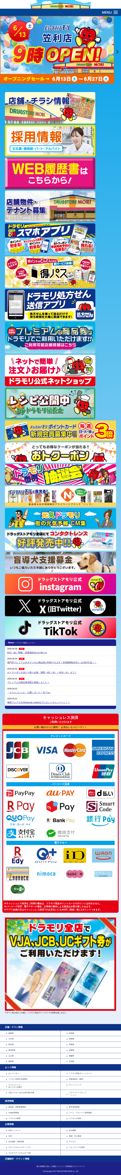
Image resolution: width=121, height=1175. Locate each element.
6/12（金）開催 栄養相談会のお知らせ (27, 652)
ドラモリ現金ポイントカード (80, 1073)
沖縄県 (71, 1050)
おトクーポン (13, 1073)
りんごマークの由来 (77, 1147)
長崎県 (71, 1039)
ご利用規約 (68, 1166)
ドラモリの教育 (14, 1118)
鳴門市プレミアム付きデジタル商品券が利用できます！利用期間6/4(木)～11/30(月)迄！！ (52, 662)
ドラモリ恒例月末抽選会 (18, 1079)
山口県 (11, 1056)
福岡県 (11, 1033)
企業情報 (9, 1124)
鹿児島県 (11, 1050)
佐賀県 (71, 1033)
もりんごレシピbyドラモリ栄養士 (15, 1086)
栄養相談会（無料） (77, 1079)
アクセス (72, 1141)
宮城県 (71, 1061)
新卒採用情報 (74, 1107)
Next (117, 51)
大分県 (11, 1039)
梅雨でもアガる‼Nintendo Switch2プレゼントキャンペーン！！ (38, 702)
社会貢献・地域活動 (16, 1141)
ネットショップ (75, 1085)
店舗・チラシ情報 (14, 1027)
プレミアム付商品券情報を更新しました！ (28, 682)
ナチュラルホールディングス (19, 1147)
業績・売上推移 (75, 1136)
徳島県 (11, 1061)
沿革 (10, 1136)
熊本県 (11, 1044)
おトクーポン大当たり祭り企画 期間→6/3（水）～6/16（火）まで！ (42, 672)
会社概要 (72, 1130)
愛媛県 (71, 1056)
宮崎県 (71, 1044)
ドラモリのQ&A (75, 1118)
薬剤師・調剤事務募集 (17, 1107)
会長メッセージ (14, 1130)
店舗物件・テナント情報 (17, 1158)
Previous (3, 51)
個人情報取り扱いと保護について (49, 1166)
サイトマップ (79, 1166)
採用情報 (9, 1101)
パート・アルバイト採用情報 (80, 1113)
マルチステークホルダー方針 (19, 1153)
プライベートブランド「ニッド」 (77, 1094)
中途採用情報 (13, 1113)
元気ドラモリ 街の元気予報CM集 (21, 1093)
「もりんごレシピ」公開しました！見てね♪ (29, 692)
